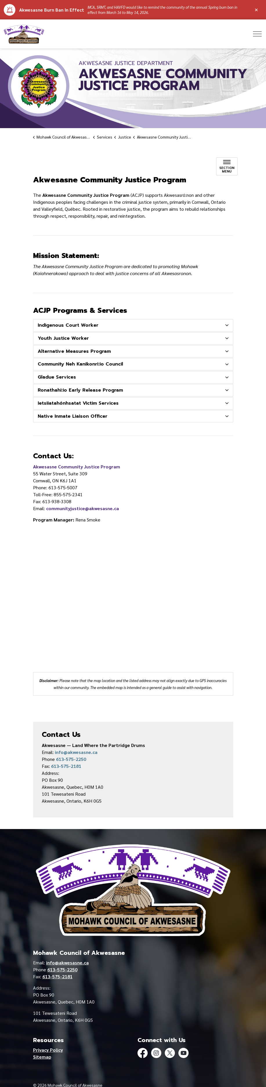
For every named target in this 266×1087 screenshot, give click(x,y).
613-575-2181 (66, 766)
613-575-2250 (71, 759)
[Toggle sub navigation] (227, 166)
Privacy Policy (48, 1050)
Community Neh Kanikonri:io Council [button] (80, 364)
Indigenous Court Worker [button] (68, 325)
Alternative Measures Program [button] (74, 351)
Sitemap (42, 1057)
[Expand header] (257, 33)
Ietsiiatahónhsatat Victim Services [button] (78, 403)
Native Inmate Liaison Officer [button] (72, 416)
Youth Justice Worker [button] (63, 338)
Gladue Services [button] (57, 377)
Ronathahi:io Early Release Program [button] (80, 390)
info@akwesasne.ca (76, 752)
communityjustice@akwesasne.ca (82, 508)
